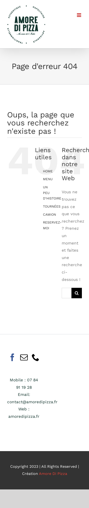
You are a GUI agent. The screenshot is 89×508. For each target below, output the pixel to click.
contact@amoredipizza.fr (32, 401)
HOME (48, 171)
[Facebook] (12, 357)
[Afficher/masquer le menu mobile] (79, 15)
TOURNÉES (52, 206)
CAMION (49, 214)
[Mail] (24, 357)
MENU (48, 179)
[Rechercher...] (66, 293)
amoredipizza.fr (23, 416)
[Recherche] (76, 293)
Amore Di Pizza (53, 473)
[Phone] (35, 357)
